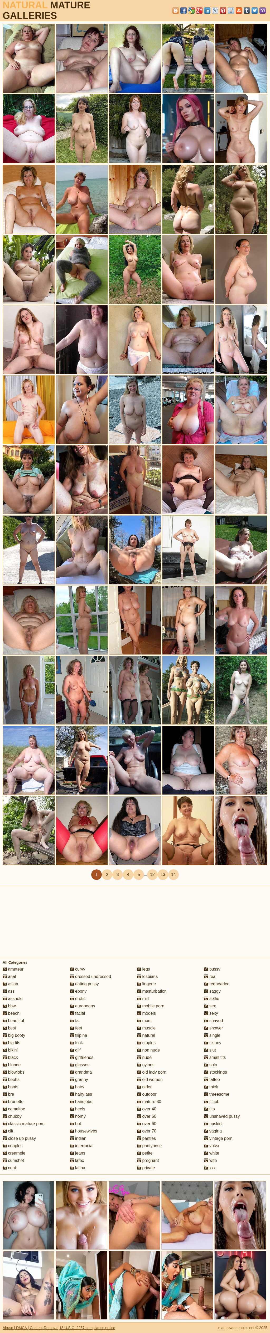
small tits (215, 1057)
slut (210, 1050)
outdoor (147, 1094)
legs (143, 969)
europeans (82, 1006)
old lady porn (151, 1072)
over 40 (146, 1109)
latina (77, 1168)
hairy (77, 1087)
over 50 (146, 1116)
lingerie (146, 984)
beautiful (13, 1020)
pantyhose (149, 1146)
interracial (82, 1146)
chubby (12, 1116)
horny (78, 1116)
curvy (77, 969)
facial (77, 1013)
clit (8, 1131)
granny (79, 1079)
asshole (13, 998)
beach (11, 1013)
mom (144, 1020)
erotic (78, 998)
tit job (212, 1101)
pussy (212, 969)
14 (173, 874)
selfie (211, 998)
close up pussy (19, 1138)
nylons (146, 1065)
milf (143, 998)
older (144, 1087)
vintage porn (218, 1138)
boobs (11, 1079)
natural (146, 1035)
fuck (76, 1042)
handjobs (81, 1101)
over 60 (146, 1123)
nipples (146, 1042)
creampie (14, 1153)
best (9, 1028)
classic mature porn (24, 1123)
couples (13, 1146)
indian (78, 1138)
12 (152, 874)
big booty (14, 1035)
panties (146, 1138)
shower (213, 1028)
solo (210, 1065)
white (211, 1153)
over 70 (146, 1131)
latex (77, 1160)
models (146, 1013)
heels (77, 1109)
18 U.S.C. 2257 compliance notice (87, 1328)
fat (75, 1020)
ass (9, 991)
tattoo (212, 1079)
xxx (210, 1168)
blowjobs (14, 1072)
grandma (81, 1072)
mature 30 (149, 1101)
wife (210, 1160)
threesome (216, 1094)
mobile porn (150, 1006)
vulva (211, 1146)
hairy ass (81, 1094)
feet (76, 1028)
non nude (148, 1050)
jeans (77, 1153)
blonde (12, 1065)
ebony (78, 991)
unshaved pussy (222, 1116)
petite (145, 1153)
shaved (213, 1020)
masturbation (152, 991)
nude (144, 1057)
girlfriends (82, 1057)
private (146, 1168)
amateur (13, 969)
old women (150, 1079)
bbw (9, 1006)
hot (75, 1123)
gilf (75, 1050)
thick (211, 1087)
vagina (213, 1131)
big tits (11, 1042)
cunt (9, 1168)
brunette (13, 1101)
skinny (212, 1042)
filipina (78, 1035)
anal (9, 976)
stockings (215, 1072)
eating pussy (84, 984)
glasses (80, 1065)
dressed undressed (90, 976)
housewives (83, 1131)
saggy (212, 991)
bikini (10, 1050)
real (210, 976)
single (212, 1035)
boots (10, 1087)
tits (209, 1109)
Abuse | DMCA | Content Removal (30, 1328)
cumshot (13, 1160)
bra (8, 1094)
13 (163, 874)
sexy (211, 1013)
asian (10, 984)
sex (210, 1006)
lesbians (147, 976)
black (10, 1057)
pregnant (148, 1160)
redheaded (217, 984)
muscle (146, 1028)
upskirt (213, 1123)
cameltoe (14, 1109)
